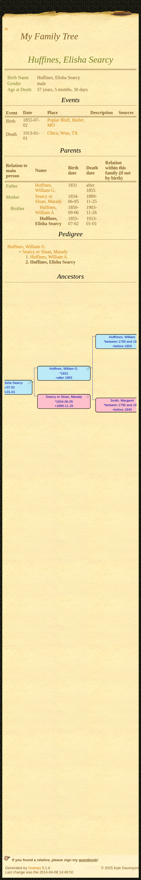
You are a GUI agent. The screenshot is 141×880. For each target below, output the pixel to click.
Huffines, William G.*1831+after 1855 (63, 373)
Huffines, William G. (45, 188)
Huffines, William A (46, 210)
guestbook (88, 860)
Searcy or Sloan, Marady (48, 199)
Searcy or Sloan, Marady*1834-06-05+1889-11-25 (64, 401)
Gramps (34, 868)
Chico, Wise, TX (62, 133)
